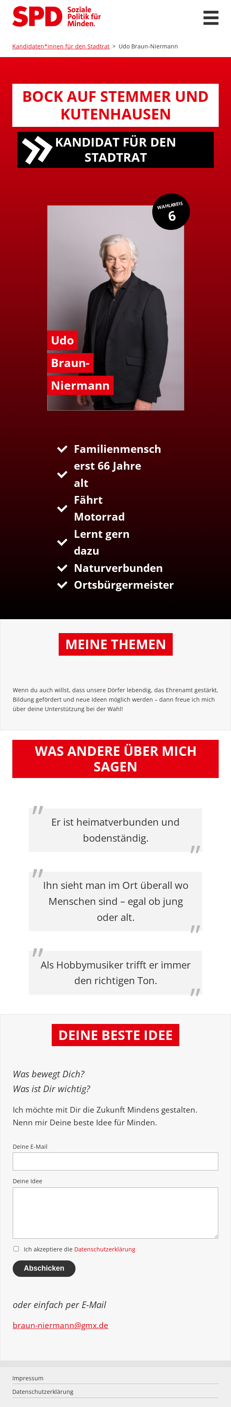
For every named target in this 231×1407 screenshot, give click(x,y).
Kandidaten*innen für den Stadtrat (61, 46)
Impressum (27, 1378)
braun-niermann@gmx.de (60, 1325)
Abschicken (44, 1268)
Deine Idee (115, 1208)
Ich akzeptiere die (74, 1249)
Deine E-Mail (115, 1157)
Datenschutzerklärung (104, 1249)
